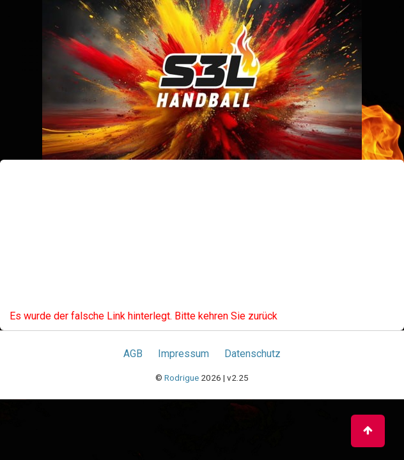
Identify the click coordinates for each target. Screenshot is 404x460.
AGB (133, 354)
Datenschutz (252, 354)
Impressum (183, 354)
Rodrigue (181, 377)
